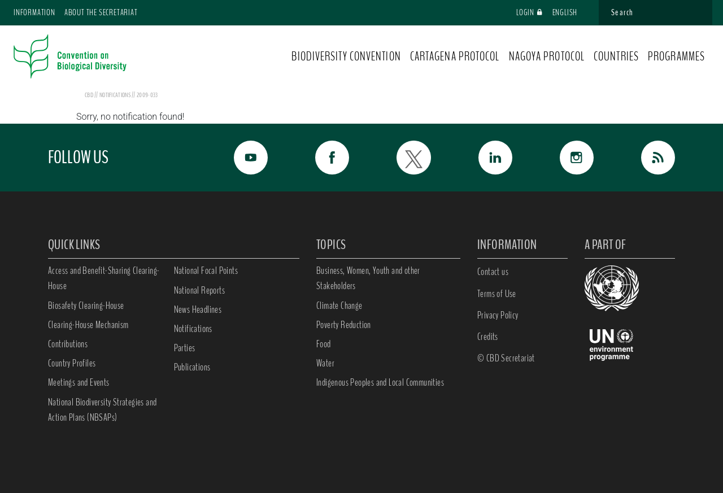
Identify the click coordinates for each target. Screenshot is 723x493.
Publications (192, 367)
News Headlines (198, 309)
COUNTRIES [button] (616, 56)
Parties (184, 348)
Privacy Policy (498, 315)
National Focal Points (206, 270)
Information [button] (34, 12)
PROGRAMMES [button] (676, 56)
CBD (89, 94)
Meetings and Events (79, 382)
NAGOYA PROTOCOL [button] (547, 56)
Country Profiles (71, 363)
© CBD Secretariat (506, 358)
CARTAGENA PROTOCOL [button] (455, 56)
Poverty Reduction (343, 324)
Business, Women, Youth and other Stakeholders (368, 278)
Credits (487, 336)
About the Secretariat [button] (101, 12)
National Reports (199, 290)
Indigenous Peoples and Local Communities (380, 382)
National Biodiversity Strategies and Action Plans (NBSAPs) (102, 409)
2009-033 (147, 94)
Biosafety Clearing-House (86, 305)
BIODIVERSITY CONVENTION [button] (345, 56)
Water (325, 363)
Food (323, 344)
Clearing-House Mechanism (88, 324)
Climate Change (339, 305)
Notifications (193, 328)
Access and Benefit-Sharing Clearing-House (103, 278)
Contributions (68, 344)
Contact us (492, 271)
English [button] (570, 12)
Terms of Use (496, 293)
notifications (115, 94)
